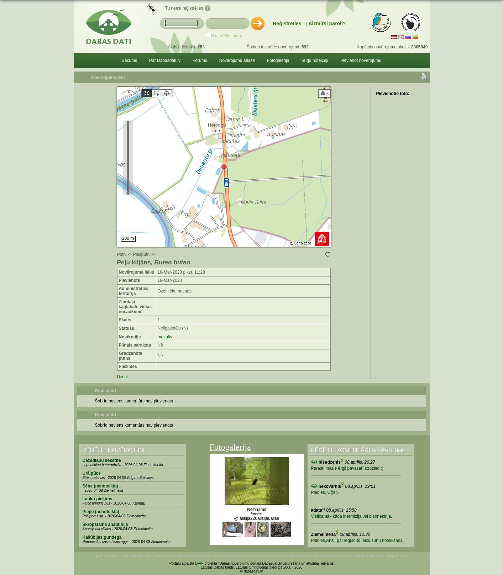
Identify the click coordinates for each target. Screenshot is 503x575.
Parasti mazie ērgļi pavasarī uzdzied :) (347, 468)
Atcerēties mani (227, 35)
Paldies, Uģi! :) (325, 492)
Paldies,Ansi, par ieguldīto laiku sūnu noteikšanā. (357, 540)
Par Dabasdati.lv (164, 60)
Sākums (129, 60)
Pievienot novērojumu (360, 60)
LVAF (199, 563)
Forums (200, 60)
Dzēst (122, 376)
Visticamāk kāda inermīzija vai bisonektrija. (351, 516)
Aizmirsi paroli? (327, 23)
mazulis (165, 336)
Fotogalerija (278, 60)
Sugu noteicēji (315, 60)
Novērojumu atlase (237, 60)
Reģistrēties (287, 23)
